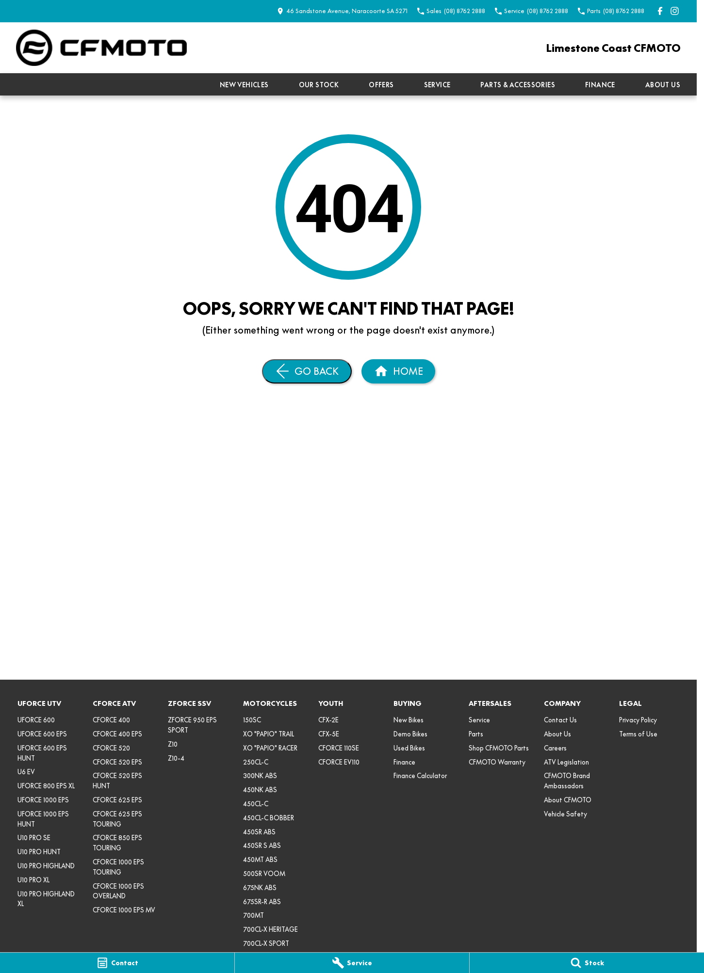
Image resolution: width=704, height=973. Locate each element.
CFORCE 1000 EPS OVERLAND (118, 891)
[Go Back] (307, 371)
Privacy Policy (638, 720)
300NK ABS (260, 776)
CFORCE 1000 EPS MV (124, 910)
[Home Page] (101, 48)
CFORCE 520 (111, 748)
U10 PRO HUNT (39, 852)
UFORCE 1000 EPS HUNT (43, 819)
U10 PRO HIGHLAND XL (46, 899)
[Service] (352, 963)
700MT (253, 915)
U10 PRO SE (33, 838)
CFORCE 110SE (338, 748)
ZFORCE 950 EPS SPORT (192, 725)
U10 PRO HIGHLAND (46, 866)
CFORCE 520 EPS (117, 762)
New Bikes (408, 720)
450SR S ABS (262, 845)
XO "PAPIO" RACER (270, 748)
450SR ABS (259, 832)
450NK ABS (260, 790)
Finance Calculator (420, 776)
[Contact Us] (342, 11)
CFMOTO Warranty (497, 762)
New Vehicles (244, 85)
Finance (600, 85)
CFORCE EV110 (339, 762)
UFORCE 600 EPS (42, 734)
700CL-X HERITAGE (270, 929)
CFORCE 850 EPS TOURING (117, 843)
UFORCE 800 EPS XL (46, 786)
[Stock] (587, 963)
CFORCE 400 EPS (117, 734)
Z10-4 (176, 758)
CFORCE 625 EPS (117, 800)
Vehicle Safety (565, 814)
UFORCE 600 (36, 720)
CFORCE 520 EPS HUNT (117, 781)
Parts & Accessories (517, 85)
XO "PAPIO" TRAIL (268, 734)
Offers (381, 85)
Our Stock (319, 85)
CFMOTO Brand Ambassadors (567, 781)
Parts (476, 734)
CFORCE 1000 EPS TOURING (118, 867)
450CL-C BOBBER (268, 818)
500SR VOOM (264, 873)
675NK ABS (260, 888)
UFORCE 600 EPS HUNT (42, 753)
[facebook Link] (660, 11)
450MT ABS (260, 859)
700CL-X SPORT (266, 943)
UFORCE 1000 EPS (43, 800)
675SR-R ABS (262, 902)
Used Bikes (409, 748)
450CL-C (255, 804)
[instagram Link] (675, 11)
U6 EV (26, 772)
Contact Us (560, 720)
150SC (252, 720)
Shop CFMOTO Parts (499, 748)
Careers (555, 748)
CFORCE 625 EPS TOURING (117, 819)
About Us (662, 85)
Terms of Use (638, 734)
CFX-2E (328, 720)
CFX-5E (328, 734)
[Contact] (117, 963)
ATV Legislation (566, 762)
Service (437, 85)
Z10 (173, 744)
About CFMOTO (567, 800)
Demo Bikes (410, 734)
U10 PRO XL (33, 880)
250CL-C (255, 762)
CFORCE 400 (111, 720)
